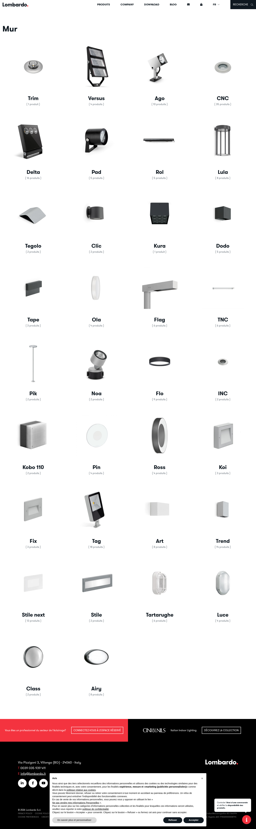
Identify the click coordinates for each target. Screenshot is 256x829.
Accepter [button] (194, 820)
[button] (33, 73)
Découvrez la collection (221, 730)
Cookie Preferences (28, 817)
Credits (45, 817)
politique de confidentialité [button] (95, 809)
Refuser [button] (172, 820)
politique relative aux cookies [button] (81, 790)
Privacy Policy (25, 813)
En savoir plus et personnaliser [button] (74, 820)
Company (127, 4)
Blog (173, 4)
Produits (103, 4)
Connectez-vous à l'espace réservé (97, 730)
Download (151, 4)
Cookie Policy (42, 813)
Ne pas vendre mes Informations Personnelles (75, 802)
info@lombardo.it (33, 773)
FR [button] (216, 4)
